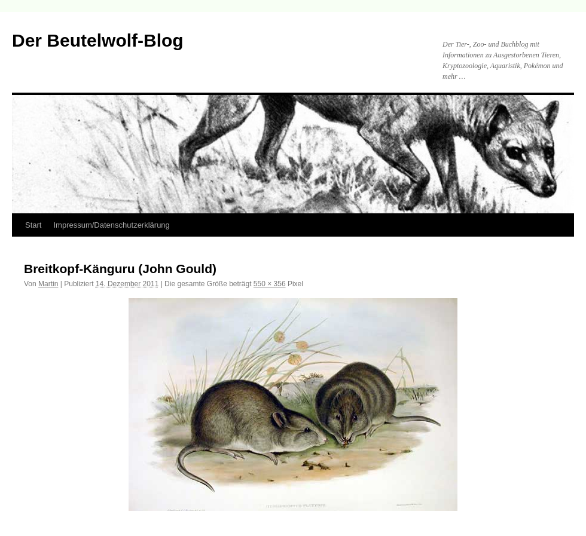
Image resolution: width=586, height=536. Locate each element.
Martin (48, 284)
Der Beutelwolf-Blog (98, 40)
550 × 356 (270, 284)
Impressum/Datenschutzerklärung (111, 224)
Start (33, 224)
